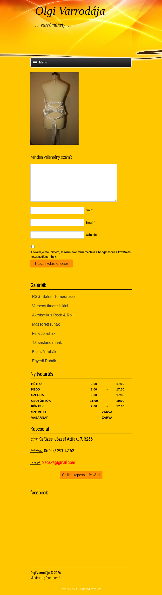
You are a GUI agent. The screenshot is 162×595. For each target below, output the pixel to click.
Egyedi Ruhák (44, 361)
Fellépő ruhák (43, 333)
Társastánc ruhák (47, 343)
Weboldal (91, 235)
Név (88, 210)
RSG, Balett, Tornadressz (53, 296)
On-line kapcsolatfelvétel (81, 475)
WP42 (97, 589)
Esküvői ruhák (44, 352)
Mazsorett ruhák (46, 324)
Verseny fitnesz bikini (50, 306)
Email (89, 222)
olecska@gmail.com (58, 462)
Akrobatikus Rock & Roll (53, 315)
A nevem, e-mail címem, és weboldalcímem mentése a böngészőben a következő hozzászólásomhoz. (80, 254)
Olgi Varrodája (70, 10)
